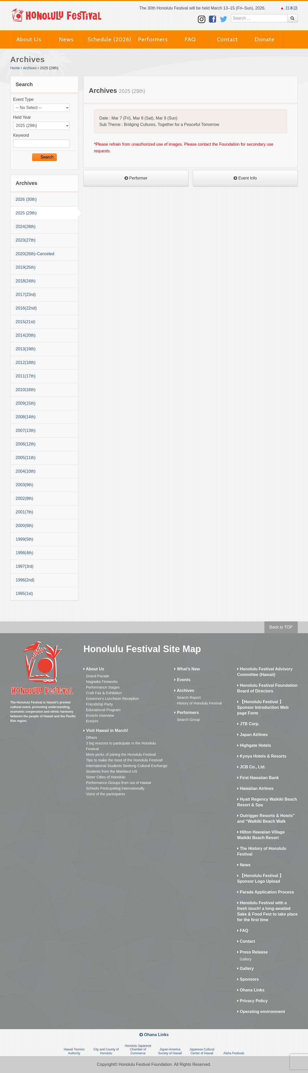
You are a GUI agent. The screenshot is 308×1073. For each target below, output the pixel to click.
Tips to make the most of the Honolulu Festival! (124, 760)
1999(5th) (24, 539)
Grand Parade (97, 676)
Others (91, 738)
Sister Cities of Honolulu (106, 777)
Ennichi (92, 721)
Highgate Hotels (254, 745)
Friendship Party (99, 704)
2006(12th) (25, 444)
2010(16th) (25, 390)
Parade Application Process (265, 892)
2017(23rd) (26, 294)
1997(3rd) (24, 566)
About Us (28, 39)
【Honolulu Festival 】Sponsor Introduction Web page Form (263, 707)
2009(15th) (25, 403)
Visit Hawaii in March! (105, 730)
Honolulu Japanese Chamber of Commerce (138, 1049)
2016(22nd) (26, 308)
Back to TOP (281, 627)
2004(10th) (25, 471)
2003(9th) (24, 485)
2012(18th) (25, 362)
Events (182, 680)
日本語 (289, 8)
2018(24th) (25, 281)
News (66, 39)
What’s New (187, 669)
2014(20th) (25, 335)
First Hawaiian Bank (258, 778)
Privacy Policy (252, 1001)
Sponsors (248, 979)
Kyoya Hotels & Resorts (261, 756)
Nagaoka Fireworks (102, 682)
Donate (265, 39)
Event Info (245, 178)
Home (15, 68)
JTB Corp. (248, 724)
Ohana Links (250, 990)
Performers (153, 39)
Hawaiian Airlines (255, 788)
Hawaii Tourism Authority (74, 1051)
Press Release (252, 952)
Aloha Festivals (233, 1053)
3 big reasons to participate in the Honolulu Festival (121, 746)
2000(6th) (24, 525)
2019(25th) (25, 267)
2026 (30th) (26, 199)
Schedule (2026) (109, 39)
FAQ (190, 39)
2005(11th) (25, 457)
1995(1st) (24, 593)
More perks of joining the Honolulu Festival (121, 754)
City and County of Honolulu (106, 1051)
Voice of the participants (105, 794)
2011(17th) (25, 376)
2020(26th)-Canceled (35, 254)
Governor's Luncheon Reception (112, 699)
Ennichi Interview (100, 715)
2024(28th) (25, 226)
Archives (30, 68)
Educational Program (103, 710)
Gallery (246, 959)
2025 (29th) (26, 213)
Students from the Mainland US (111, 771)
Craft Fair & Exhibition (104, 693)
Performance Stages (103, 687)
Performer (136, 178)
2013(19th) (25, 349)
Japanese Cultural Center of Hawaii (201, 1051)
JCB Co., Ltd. (251, 767)
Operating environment (261, 1011)
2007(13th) (25, 430)
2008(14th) (25, 417)
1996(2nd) (25, 580)
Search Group (188, 720)
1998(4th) (24, 553)
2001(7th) (24, 512)
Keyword (21, 135)
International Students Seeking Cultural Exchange (127, 766)
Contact (227, 39)
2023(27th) (25, 240)
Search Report (189, 698)
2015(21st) (25, 322)
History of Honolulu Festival (199, 703)
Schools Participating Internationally (115, 788)
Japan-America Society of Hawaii (170, 1051)
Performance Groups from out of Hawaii (118, 783)
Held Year (22, 117)
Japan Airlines (252, 734)
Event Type (23, 99)
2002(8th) (24, 498)
